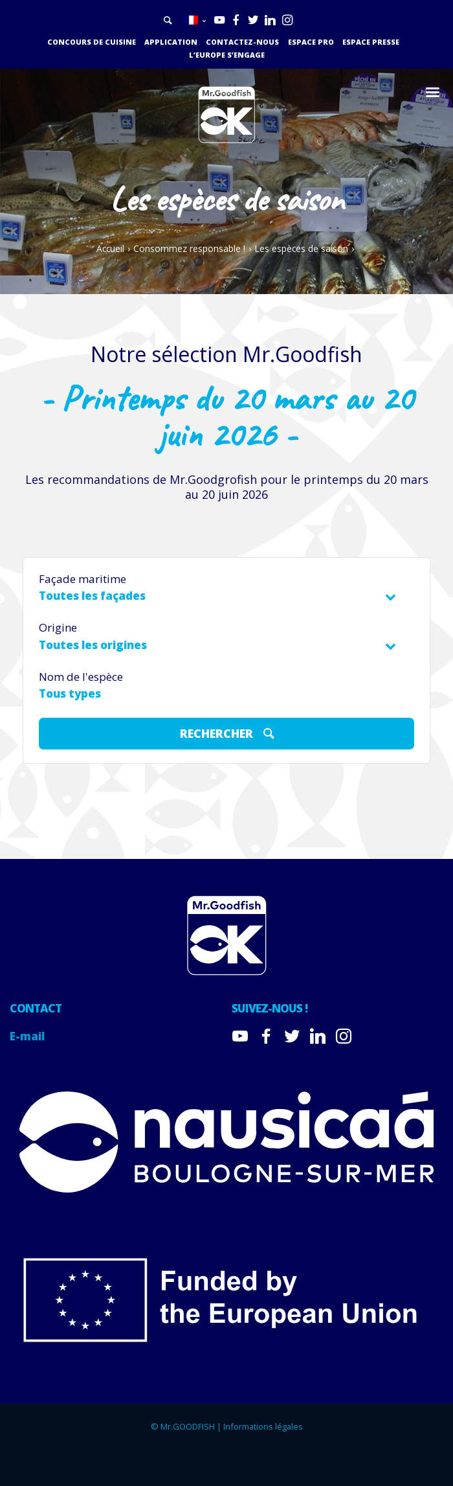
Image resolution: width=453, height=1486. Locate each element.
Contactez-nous (242, 42)
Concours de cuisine (91, 42)
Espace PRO (311, 42)
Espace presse (370, 42)
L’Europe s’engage (227, 55)
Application (170, 42)
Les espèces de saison (301, 248)
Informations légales (263, 1426)
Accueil (110, 248)
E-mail (27, 1036)
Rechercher (229, 733)
